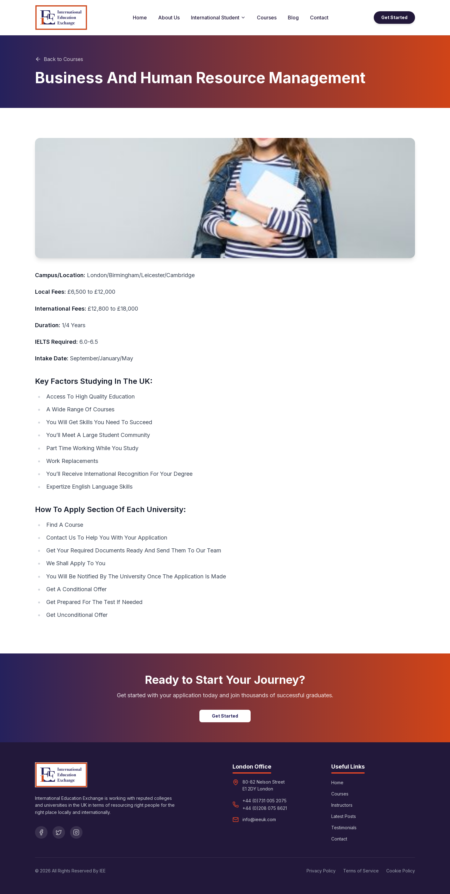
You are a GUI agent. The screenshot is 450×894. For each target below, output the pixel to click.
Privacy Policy (321, 870)
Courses (267, 17)
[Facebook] (41, 832)
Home (140, 17)
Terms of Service (361, 870)
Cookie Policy (400, 870)
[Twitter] (58, 832)
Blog (293, 17)
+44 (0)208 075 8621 (264, 808)
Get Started (394, 17)
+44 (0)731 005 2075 (264, 800)
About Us (169, 17)
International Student (218, 17)
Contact (319, 17)
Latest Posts (343, 816)
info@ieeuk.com (259, 819)
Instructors (341, 805)
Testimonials (344, 827)
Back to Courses (59, 59)
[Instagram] (76, 832)
